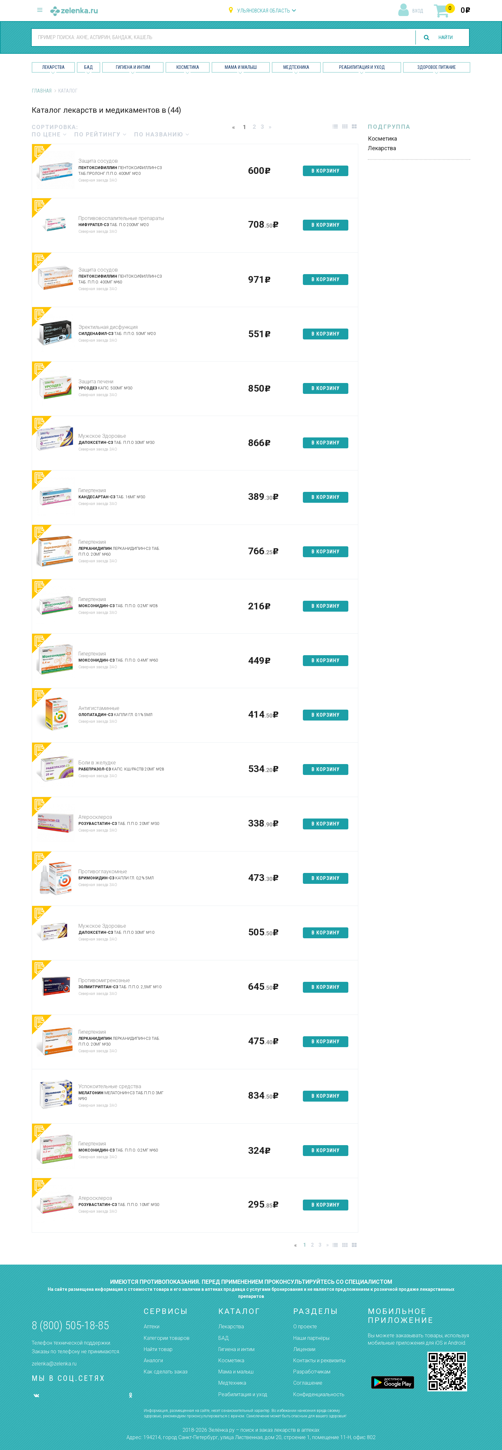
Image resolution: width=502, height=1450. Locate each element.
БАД (88, 67)
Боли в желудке (97, 763)
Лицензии (304, 1349)
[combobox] (218, 37)
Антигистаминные (98, 708)
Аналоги (153, 1360)
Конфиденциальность (318, 1394)
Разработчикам (311, 1372)
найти (444, 38)
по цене (49, 134)
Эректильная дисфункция (108, 327)
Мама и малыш (241, 67)
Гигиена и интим (236, 1349)
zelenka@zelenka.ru (54, 1364)
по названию (162, 134)
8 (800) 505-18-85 (70, 1325)
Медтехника (296, 67)
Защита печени (95, 382)
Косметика (187, 67)
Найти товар (158, 1349)
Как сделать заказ (166, 1372)
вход (417, 10)
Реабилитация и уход (362, 67)
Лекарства (53, 67)
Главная (42, 91)
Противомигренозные (104, 980)
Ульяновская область (263, 11)
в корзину (326, 171)
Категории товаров (167, 1338)
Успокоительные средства (109, 1086)
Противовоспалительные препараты (121, 218)
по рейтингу (100, 134)
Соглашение (307, 1383)
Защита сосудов (98, 161)
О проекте (305, 1327)
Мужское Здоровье (102, 436)
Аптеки (151, 1327)
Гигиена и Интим (133, 67)
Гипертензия (92, 490)
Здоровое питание (436, 67)
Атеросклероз (95, 817)
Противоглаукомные (102, 871)
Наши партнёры (311, 1338)
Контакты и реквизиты (319, 1360)
